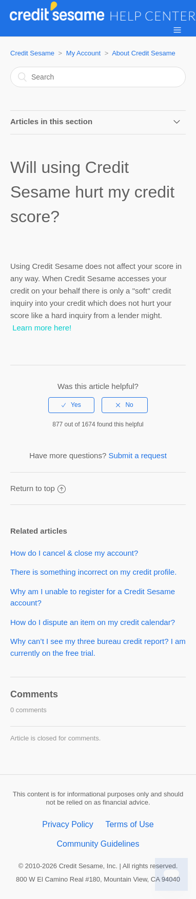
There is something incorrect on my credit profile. (93, 572)
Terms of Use (129, 824)
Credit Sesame (32, 53)
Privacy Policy (67, 824)
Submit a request (137, 455)
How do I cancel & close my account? (74, 553)
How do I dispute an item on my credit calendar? (92, 622)
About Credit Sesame (143, 53)
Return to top (38, 488)
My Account (83, 53)
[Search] (98, 77)
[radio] (71, 405)
